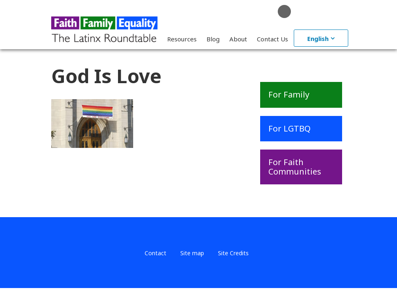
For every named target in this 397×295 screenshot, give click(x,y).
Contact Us (272, 39)
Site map (192, 253)
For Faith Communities (294, 167)
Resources (182, 39)
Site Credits (233, 253)
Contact (155, 253)
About (238, 39)
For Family (288, 94)
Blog (213, 39)
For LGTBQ (289, 128)
